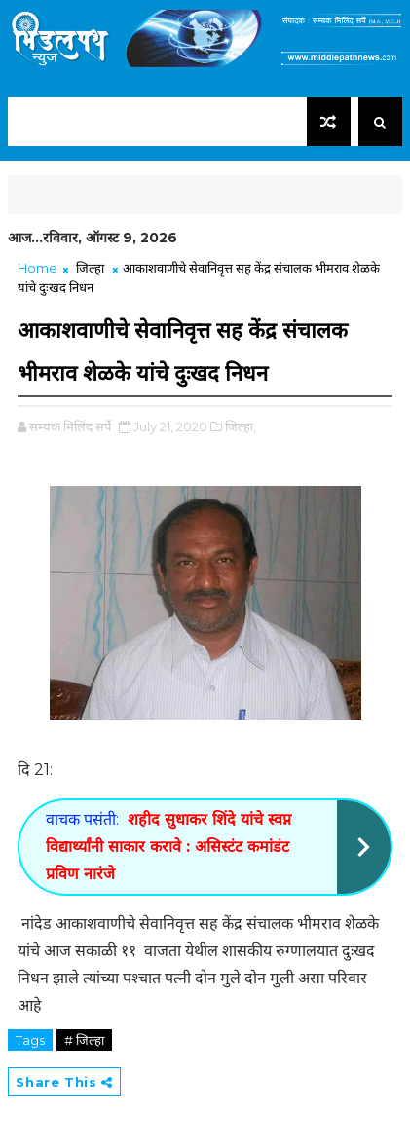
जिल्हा (90, 268)
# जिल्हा (84, 1040)
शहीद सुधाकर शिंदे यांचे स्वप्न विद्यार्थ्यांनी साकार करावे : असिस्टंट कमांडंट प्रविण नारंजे (168, 846)
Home (37, 268)
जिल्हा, (240, 426)
